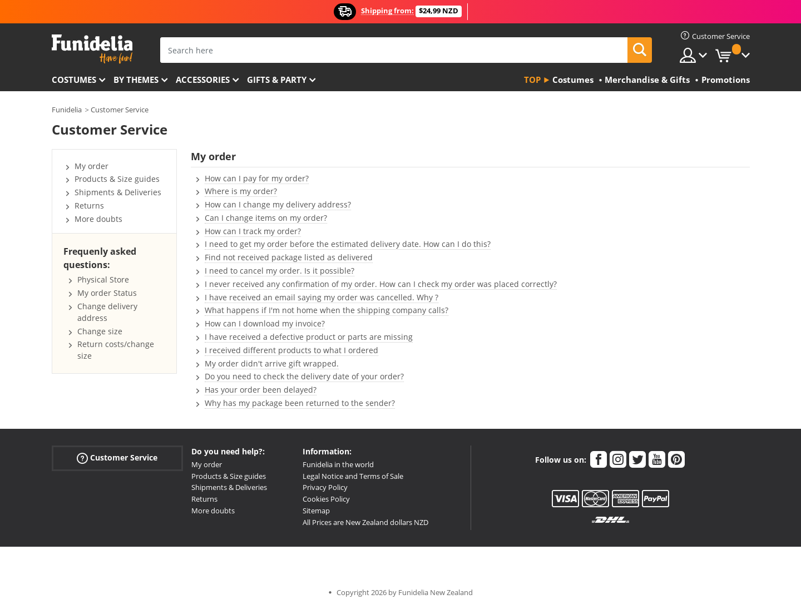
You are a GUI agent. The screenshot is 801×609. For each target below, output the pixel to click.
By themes (136, 79)
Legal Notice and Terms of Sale (353, 476)
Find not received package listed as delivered (289, 257)
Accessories (203, 79)
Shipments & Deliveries (118, 192)
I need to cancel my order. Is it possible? (279, 270)
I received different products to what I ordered (291, 350)
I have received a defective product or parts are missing (309, 336)
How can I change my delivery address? (278, 204)
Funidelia (67, 110)
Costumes (74, 79)
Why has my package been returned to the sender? (300, 403)
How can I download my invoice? (265, 323)
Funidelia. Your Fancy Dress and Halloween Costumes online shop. (92, 49)
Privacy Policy (325, 487)
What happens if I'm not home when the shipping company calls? (326, 310)
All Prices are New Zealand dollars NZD (365, 522)
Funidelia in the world (338, 464)
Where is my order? (241, 191)
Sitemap (316, 511)
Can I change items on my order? (266, 217)
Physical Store (103, 279)
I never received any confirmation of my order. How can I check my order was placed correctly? (381, 284)
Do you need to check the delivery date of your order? (304, 376)
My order (91, 166)
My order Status (107, 293)
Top (532, 79)
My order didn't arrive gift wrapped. (272, 363)
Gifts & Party (276, 79)
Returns (89, 205)
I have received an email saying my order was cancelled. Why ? (321, 297)
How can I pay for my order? (257, 178)
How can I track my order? (253, 231)
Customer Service (120, 110)
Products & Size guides (117, 179)
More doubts (98, 219)
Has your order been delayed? (261, 389)
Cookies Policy (326, 499)
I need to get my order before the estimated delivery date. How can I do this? (348, 244)
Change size (99, 331)
